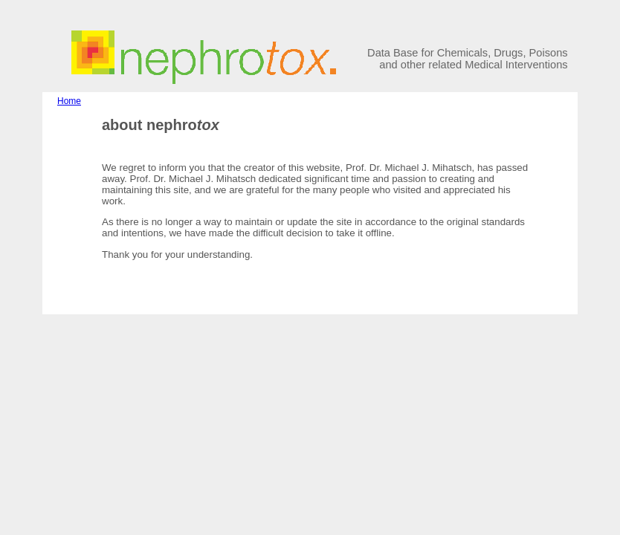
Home (69, 101)
